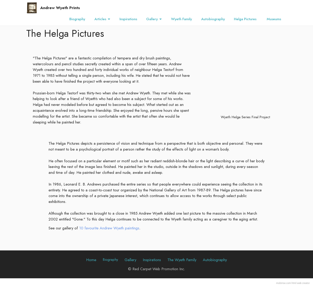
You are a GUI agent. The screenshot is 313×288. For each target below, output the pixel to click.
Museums (274, 19)
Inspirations (128, 19)
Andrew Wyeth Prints (60, 8)
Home (91, 260)
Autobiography (213, 19)
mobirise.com (283, 283)
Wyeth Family (181, 19)
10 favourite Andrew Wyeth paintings (109, 228)
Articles (100, 19)
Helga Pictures (245, 19)
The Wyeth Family (181, 260)
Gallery (152, 19)
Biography (77, 19)
